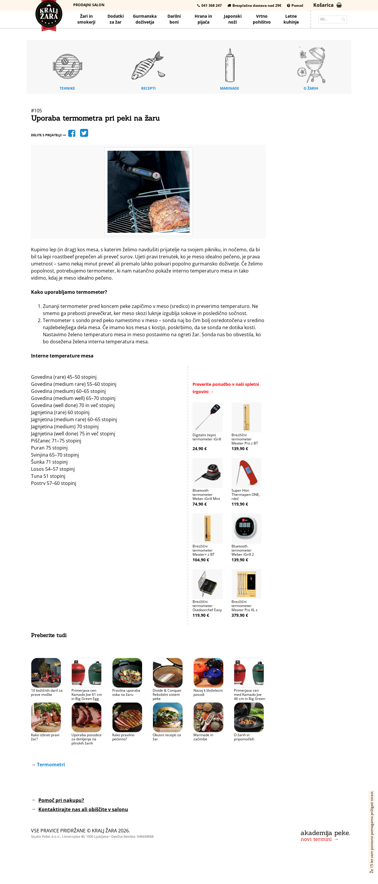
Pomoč (295, 5)
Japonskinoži (233, 19)
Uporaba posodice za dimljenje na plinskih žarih (86, 739)
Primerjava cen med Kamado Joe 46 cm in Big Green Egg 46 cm (249, 696)
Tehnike (67, 68)
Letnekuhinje (291, 19)
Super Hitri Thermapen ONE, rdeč (246, 494)
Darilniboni (174, 19)
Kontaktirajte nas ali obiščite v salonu (83, 809)
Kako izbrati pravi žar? (45, 737)
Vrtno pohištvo (262, 19)
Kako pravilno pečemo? (123, 737)
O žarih (311, 68)
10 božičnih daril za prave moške (47, 692)
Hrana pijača (203, 19)
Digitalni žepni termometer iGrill (207, 437)
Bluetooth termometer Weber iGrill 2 (243, 550)
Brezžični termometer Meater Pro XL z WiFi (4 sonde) (245, 607)
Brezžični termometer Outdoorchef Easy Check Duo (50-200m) (207, 610)
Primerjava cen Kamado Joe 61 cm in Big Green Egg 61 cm (86, 696)
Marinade (229, 68)
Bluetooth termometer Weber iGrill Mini (206, 494)
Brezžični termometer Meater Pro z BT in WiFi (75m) (245, 441)
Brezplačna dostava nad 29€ (254, 5)
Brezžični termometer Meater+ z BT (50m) (204, 552)
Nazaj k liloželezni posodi (208, 692)
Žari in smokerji (86, 19)
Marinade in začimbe (203, 737)
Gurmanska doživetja (145, 19)
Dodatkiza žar (115, 19)
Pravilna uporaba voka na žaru (126, 692)
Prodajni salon (89, 4)
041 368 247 (209, 5)
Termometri (51, 764)
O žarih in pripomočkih (244, 737)
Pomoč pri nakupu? (61, 800)
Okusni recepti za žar (167, 737)
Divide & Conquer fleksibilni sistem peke (167, 694)
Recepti (148, 68)
